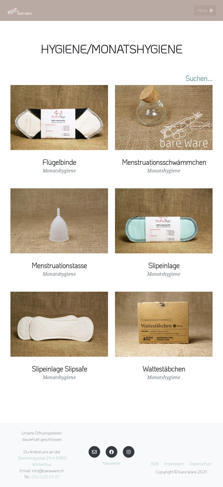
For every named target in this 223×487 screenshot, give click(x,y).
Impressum (174, 463)
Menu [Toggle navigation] (205, 10)
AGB (155, 463)
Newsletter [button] (111, 463)
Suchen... (199, 78)
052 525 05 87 (45, 476)
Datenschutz (201, 463)
